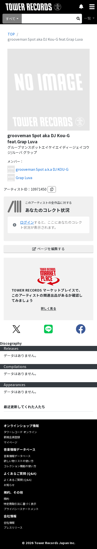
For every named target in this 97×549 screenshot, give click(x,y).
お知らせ (9, 485)
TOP (11, 34)
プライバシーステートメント (21, 509)
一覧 (88, 18)
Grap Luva (24, 177)
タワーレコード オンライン (20, 432)
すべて (11, 18)
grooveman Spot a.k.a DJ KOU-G (42, 169)
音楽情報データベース (17, 456)
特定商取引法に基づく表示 (20, 504)
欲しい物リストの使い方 (18, 461)
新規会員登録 (12, 437)
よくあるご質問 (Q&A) (18, 480)
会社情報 (9, 523)
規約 (6, 498)
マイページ (10, 442)
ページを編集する (48, 248)
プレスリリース (13, 527)
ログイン (27, 222)
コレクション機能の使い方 (20, 466)
